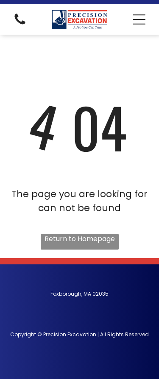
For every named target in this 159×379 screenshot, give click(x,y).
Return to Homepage (80, 239)
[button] (139, 19)
